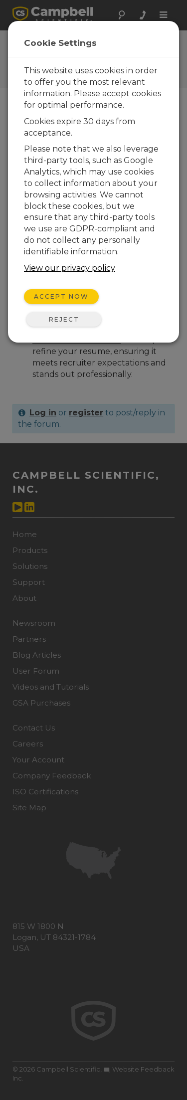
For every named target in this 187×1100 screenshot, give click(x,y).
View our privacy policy (69, 268)
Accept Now (61, 296)
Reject (64, 319)
